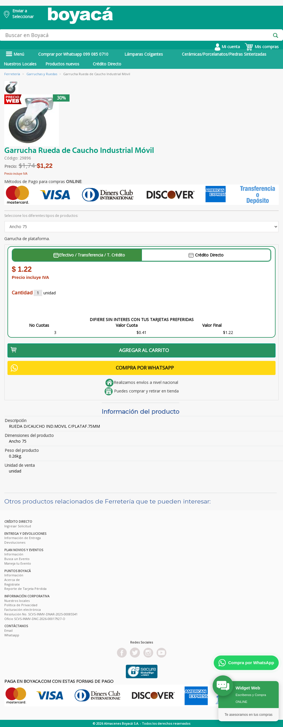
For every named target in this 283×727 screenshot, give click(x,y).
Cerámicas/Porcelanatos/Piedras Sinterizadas (224, 54)
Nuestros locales (17, 600)
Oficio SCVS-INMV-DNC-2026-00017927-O (34, 619)
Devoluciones (14, 542)
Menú (15, 54)
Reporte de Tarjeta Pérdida (25, 588)
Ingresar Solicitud (17, 526)
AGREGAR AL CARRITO (90, 350)
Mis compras (262, 46)
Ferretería (12, 74)
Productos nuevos (62, 64)
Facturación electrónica (22, 609)
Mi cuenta (227, 46)
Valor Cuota (127, 325)
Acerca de (12, 580)
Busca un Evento (17, 559)
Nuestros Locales (20, 64)
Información (13, 554)
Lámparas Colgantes (143, 54)
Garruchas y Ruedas (41, 74)
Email (8, 630)
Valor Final (212, 325)
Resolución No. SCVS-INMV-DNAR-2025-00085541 (41, 614)
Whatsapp (11, 635)
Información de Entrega (22, 538)
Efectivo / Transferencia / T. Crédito (89, 255)
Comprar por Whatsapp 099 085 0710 (73, 54)
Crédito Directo (107, 64)
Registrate (12, 584)
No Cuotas (39, 325)
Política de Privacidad (20, 605)
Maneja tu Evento (17, 563)
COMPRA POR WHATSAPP (92, 368)
